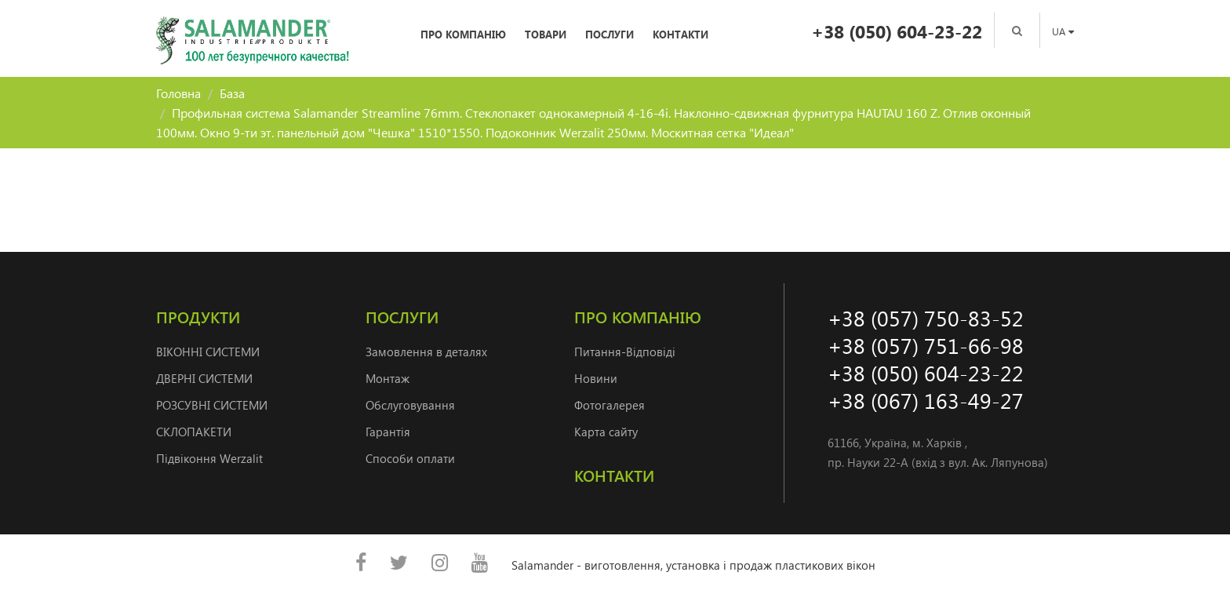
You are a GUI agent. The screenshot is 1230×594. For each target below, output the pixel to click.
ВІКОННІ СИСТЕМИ (208, 351)
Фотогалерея (609, 405)
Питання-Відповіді (624, 351)
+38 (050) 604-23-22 (896, 31)
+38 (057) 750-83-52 (926, 317)
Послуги (609, 34)
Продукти (198, 316)
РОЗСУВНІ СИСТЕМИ (211, 405)
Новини (595, 378)
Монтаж (387, 378)
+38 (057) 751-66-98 (926, 344)
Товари (545, 34)
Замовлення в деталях (426, 351)
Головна (178, 93)
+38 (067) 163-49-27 (926, 399)
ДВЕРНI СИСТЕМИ (204, 378)
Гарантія (388, 431)
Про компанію (463, 34)
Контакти (680, 34)
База (232, 93)
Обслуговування (410, 405)
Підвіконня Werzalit (209, 458)
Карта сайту (606, 431)
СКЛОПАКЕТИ (193, 431)
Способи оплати (410, 458)
